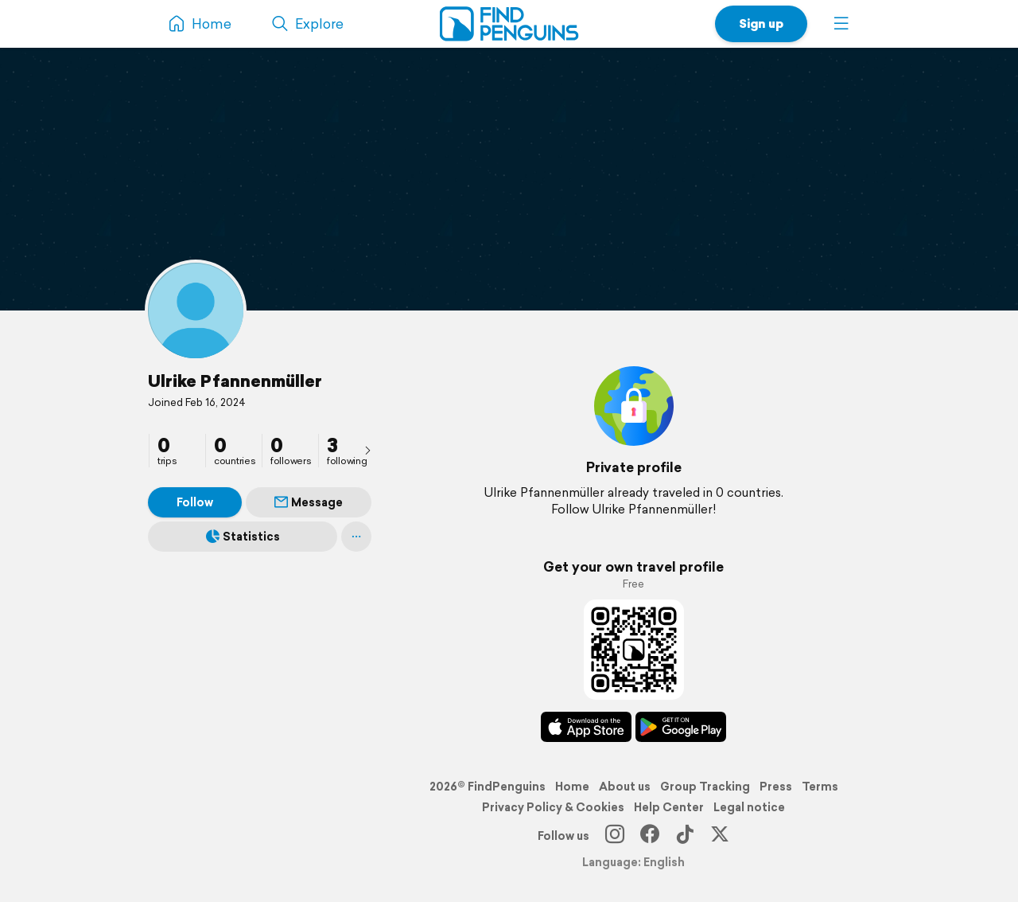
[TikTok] (684, 836)
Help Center (669, 807)
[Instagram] (614, 836)
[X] (719, 836)
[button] (841, 24)
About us (625, 787)
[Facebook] (649, 836)
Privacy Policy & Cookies (553, 807)
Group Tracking (705, 787)
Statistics (243, 537)
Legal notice (749, 807)
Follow (195, 502)
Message (308, 502)
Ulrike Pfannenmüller (235, 380)
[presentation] (367, 450)
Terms (820, 787)
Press (776, 787)
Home (572, 787)
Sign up (761, 23)
